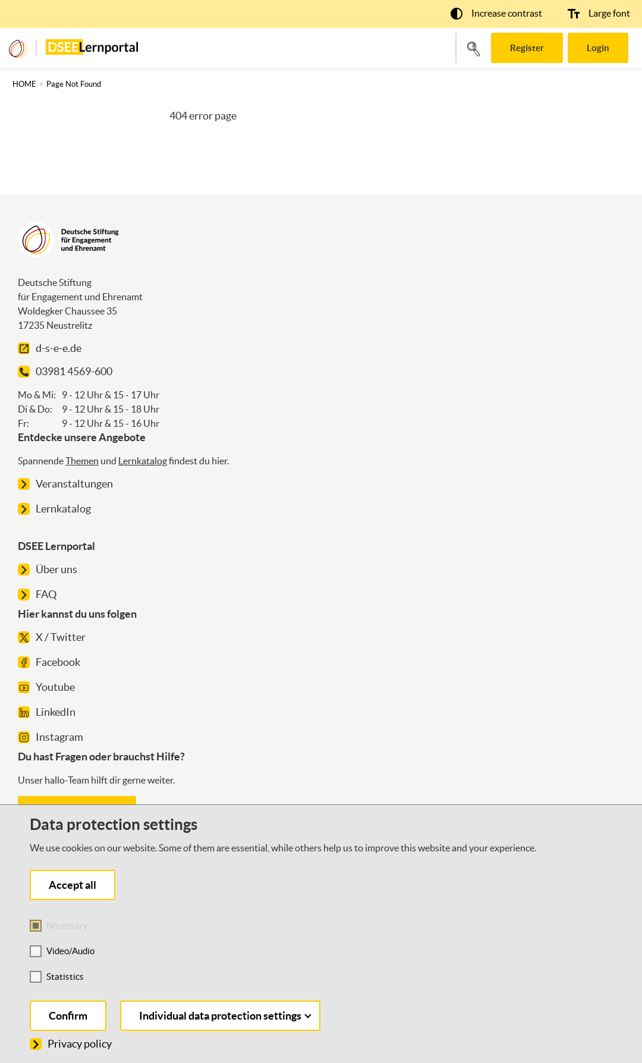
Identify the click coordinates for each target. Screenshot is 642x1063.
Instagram (50, 737)
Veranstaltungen (65, 483)
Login (598, 48)
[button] (496, 13)
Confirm (68, 1015)
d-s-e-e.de (49, 348)
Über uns (47, 569)
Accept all (72, 885)
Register (527, 48)
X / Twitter (52, 637)
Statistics (65, 976)
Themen (82, 460)
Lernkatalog (142, 460)
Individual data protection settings (225, 1015)
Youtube (46, 687)
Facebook (49, 662)
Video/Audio (70, 951)
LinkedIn (46, 712)
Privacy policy (71, 1043)
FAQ (37, 594)
